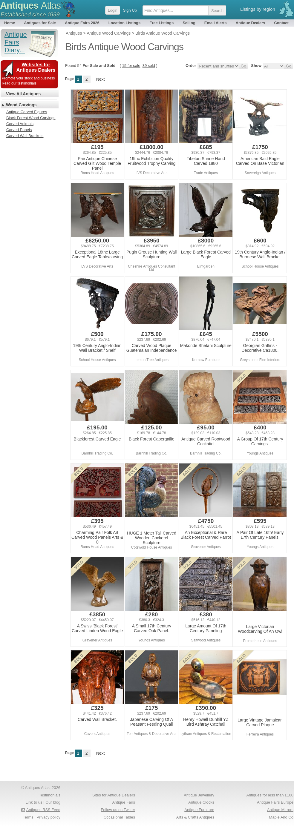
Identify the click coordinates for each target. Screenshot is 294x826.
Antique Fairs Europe (275, 802)
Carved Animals (19, 124)
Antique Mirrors (280, 809)
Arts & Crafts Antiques (195, 817)
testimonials (27, 83)
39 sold (149, 65)
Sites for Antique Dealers (113, 795)
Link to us (34, 802)
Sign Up (130, 10)
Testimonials (49, 795)
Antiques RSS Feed (43, 809)
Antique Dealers (250, 23)
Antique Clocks (201, 802)
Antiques (30, 5)
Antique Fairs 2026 (82, 23)
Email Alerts (215, 23)
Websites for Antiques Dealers (36, 67)
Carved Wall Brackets (25, 135)
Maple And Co (281, 817)
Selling (189, 23)
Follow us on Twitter (118, 809)
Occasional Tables (119, 817)
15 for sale (131, 65)
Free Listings (161, 23)
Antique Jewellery (199, 795)
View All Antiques (23, 93)
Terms (28, 817)
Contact (281, 23)
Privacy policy (48, 817)
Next (100, 79)
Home (9, 23)
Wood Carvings (21, 104)
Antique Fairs (123, 802)
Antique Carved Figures (26, 112)
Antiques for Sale (40, 23)
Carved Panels (19, 130)
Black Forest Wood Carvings (31, 118)
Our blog (52, 802)
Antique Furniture (199, 809)
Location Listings (124, 23)
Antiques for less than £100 (269, 795)
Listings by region (257, 9)
